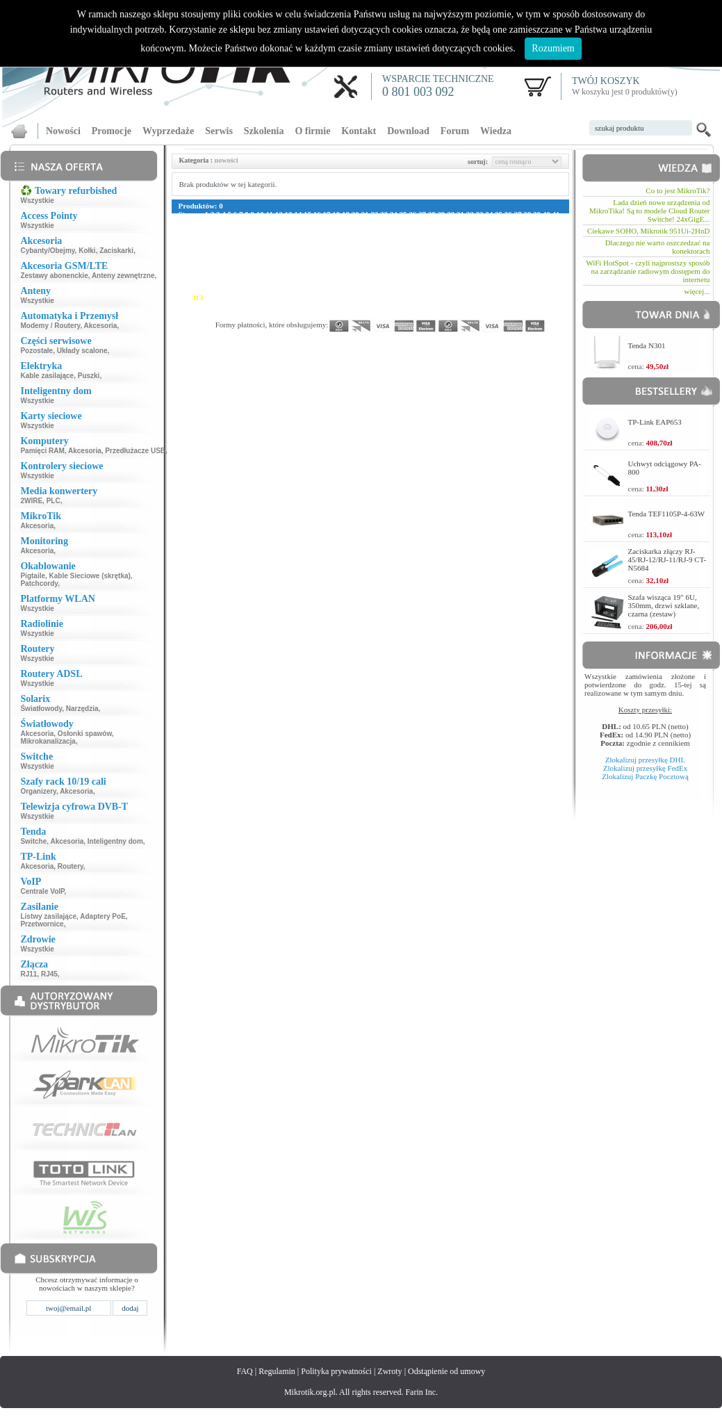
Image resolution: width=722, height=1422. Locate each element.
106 (437, 231)
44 (201, 222)
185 (358, 256)
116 (184, 239)
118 (209, 239)
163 (438, 247)
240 (345, 272)
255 (545, 272)
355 (385, 306)
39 (537, 214)
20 (355, 214)
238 (318, 272)
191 (438, 256)
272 (398, 281)
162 (425, 247)
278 (478, 281)
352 (345, 306)
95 (306, 231)
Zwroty (389, 1371)
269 (358, 281)
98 (335, 231)
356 (398, 306)
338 (532, 297)
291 (278, 289)
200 (184, 264)
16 (317, 214)
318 (264, 297)
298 (371, 289)
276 (452, 281)
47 (229, 222)
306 (478, 289)
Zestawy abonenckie (54, 275)
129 (356, 239)
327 (385, 297)
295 (331, 289)
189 (412, 256)
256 (184, 281)
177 (251, 256)
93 (287, 231)
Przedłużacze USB (135, 451)
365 (519, 306)
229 (198, 272)
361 (465, 306)
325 (358, 297)
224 (505, 264)
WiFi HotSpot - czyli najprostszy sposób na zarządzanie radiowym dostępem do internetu (647, 271)
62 (373, 222)
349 (305, 306)
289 (251, 289)
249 (465, 272)
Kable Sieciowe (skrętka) (90, 576)
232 (238, 272)
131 (383, 239)
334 (478, 297)
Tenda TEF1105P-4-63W (666, 513)
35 (498, 214)
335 (492, 297)
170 (532, 247)
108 (463, 231)
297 (358, 289)
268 (345, 281)
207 (278, 264)
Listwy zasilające (48, 916)
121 (249, 239)
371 (224, 314)
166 (478, 247)
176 (238, 256)
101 (369, 231)
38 (527, 214)
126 (316, 239)
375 (278, 314)
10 (260, 214)
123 (276, 239)
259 (224, 281)
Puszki (89, 375)
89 (249, 231)
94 (297, 231)
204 (238, 264)
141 (517, 239)
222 (478, 264)
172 (184, 256)
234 (264, 272)
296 (345, 289)
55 (306, 222)
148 (238, 247)
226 (531, 264)
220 (451, 264)
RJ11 (28, 974)
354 (371, 306)
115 (553, 231)
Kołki (87, 250)
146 (211, 247)
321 (305, 297)
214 (371, 264)
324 (345, 297)
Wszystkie (37, 200)
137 (463, 239)
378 (318, 314)
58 (335, 222)
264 (291, 281)
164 (452, 247)
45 (211, 222)
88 (239, 231)
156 (345, 247)
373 (251, 314)
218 (424, 264)
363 (492, 306)
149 (251, 247)
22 (374, 214)
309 (519, 289)
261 (251, 281)
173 (198, 256)
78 (526, 222)
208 (291, 264)
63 (382, 222)
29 (441, 214)
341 (198, 306)
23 (384, 214)
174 (211, 256)
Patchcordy (39, 583)
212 (344, 264)
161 (412, 247)
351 (331, 306)
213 (357, 264)
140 (503, 239)
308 (505, 289)
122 (263, 239)
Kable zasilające (47, 375)
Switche (33, 841)
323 (331, 297)
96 (316, 231)
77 (516, 222)
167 (492, 247)
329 (412, 297)
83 (191, 231)
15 (307, 214)
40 (546, 214)
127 (330, 239)
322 (318, 297)
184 (345, 256)
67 (421, 222)
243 (385, 272)
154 (318, 247)
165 (465, 247)
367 (545, 306)
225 (518, 264)
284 (184, 289)
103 (396, 231)
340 (184, 306)
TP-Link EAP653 (655, 422)
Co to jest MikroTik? (677, 190)
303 (438, 289)
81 (555, 222)
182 (318, 256)
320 (291, 297)
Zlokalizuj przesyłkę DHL (645, 759)
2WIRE (31, 501)
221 (464, 264)
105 (423, 231)
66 (412, 222)
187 (385, 256)
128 (343, 239)
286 (211, 289)
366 (532, 306)
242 (371, 272)
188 (398, 256)
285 (198, 289)
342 (211, 306)
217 (411, 264)
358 (425, 306)
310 (532, 289)
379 (331, 314)
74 (488, 222)
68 (430, 222)
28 (432, 214)
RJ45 (49, 974)
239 (331, 272)
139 (490, 239)
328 (398, 297)
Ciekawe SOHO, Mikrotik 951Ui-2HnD (648, 231)
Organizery (38, 791)
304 (452, 289)
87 (229, 231)
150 (264, 247)
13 (288, 214)
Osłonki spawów (85, 733)
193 (465, 256)
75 (497, 222)
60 (354, 222)
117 (196, 239)
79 (535, 222)
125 (303, 239)
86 (220, 231)
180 (291, 256)
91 (268, 231)
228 (184, 272)
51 (268, 222)
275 (438, 281)
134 (423, 239)
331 (438, 297)
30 (450, 214)
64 (392, 222)
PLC (53, 501)
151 (278, 247)
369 (198, 314)
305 (465, 289)
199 (545, 256)
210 (318, 264)
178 (264, 256)
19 (346, 214)
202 (211, 264)
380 (345, 314)
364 (505, 306)
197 (519, 256)
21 (364, 214)
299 (385, 289)
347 (278, 306)
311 (544, 289)
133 (410, 239)
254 (532, 272)
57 (325, 222)
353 (358, 306)
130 (370, 239)
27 (422, 214)
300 (398, 289)
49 (249, 222)
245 (412, 272)
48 (239, 222)
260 (238, 281)
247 (438, 272)
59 (344, 222)
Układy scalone (82, 350)
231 (224, 272)
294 (318, 289)
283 (545, 281)
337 (519, 297)
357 (412, 306)
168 (505, 247)
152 (291, 247)
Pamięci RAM (42, 451)
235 (278, 272)
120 (236, 239)
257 (198, 281)
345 (251, 306)
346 (264, 306)
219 (438, 264)
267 (331, 281)
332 (452, 297)
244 (398, 272)
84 (201, 231)
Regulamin (277, 1371)
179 (278, 256)
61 (364, 222)
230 (211, 272)
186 (371, 256)
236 (291, 272)
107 (450, 231)
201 (198, 264)
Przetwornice (41, 924)
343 (224, 306)
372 (238, 314)
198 (532, 256)
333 (465, 297)
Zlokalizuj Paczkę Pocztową (645, 776)
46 (220, 222)
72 (469, 222)
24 (393, 214)
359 (438, 306)
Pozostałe (36, 350)
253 (519, 272)
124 (289, 239)
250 (478, 272)
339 (545, 297)
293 (305, 289)
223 (492, 264)
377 (305, 314)
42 (182, 222)
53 (287, 222)
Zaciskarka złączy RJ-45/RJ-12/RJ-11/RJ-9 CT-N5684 (667, 559)
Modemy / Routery (50, 325)
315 (224, 297)
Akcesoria (100, 325)
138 (477, 239)
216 (398, 264)
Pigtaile (32, 576)
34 (489, 214)
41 (555, 214)
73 (478, 222)
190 (425, 256)
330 (425, 297)
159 (385, 247)
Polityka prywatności (336, 1371)
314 (211, 297)
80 (545, 222)
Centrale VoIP (42, 891)
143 (544, 239)
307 (492, 289)
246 (425, 272)
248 (452, 272)
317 (251, 297)
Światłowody (41, 708)
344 (238, 306)
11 (269, 214)
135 (437, 239)
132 (396, 239)
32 (470, 214)
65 (402, 222)
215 (385, 264)
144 (184, 247)
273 (412, 281)
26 (412, 214)
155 (331, 247)
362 (478, 306)
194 (478, 256)
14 (298, 214)
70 (450, 222)
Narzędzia (82, 708)
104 (410, 231)
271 (385, 281)
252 (505, 272)
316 (238, 297)
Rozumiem (553, 48)
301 (412, 289)
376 (291, 314)
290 (264, 289)
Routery (70, 866)
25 (403, 214)
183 (331, 256)
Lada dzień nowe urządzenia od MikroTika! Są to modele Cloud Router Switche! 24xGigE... (649, 210)
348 (291, 306)
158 (371, 247)
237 (305, 272)
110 (489, 231)
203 (224, 264)
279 (492, 281)
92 (277, 231)
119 (222, 239)
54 (297, 222)
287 (224, 289)
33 (479, 214)
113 (528, 231)
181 (305, 256)
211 (330, 264)
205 (251, 264)
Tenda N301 (647, 345)
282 (532, 281)
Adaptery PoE (103, 916)
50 (259, 222)
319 (278, 297)
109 (476, 231)
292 (291, 289)
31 (460, 214)
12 (279, 214)
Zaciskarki (116, 250)
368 (184, 314)
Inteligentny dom (115, 841)
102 (383, 231)
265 (305, 281)
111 (502, 231)
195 (492, 256)
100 (356, 231)
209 (305, 264)
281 (519, 281)
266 (318, 281)
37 (517, 214)
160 (398, 247)
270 (371, 281)
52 (277, 222)
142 (530, 239)
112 (514, 231)
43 (191, 222)
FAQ (245, 1371)
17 (326, 214)
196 (505, 256)
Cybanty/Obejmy (47, 250)
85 (211, 231)
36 (508, 214)
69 (440, 222)
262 (264, 281)
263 (278, 281)
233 (251, 272)
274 (425, 281)
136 (450, 239)
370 (211, 314)
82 (182, 231)
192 (452, 256)
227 (545, 264)
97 (325, 231)
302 (425, 289)
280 (505, 281)
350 (318, 306)
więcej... (697, 291)
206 (264, 264)
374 (264, 314)
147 (224, 247)
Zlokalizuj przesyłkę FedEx (645, 768)
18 (336, 214)
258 (211, 281)
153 (305, 247)
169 (519, 247)
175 (224, 256)
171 (545, 247)
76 (507, 222)
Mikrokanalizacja (47, 741)
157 (358, 247)
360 (452, 306)
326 (371, 297)
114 (541, 231)
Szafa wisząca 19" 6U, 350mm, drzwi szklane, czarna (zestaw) (664, 605)
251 (492, 272)
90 (259, 231)
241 (358, 272)
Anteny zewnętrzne (123, 275)
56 (316, 222)
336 (505, 297)
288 (238, 289)
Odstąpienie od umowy (446, 1371)
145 (198, 247)
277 (465, 281)
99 (344, 231)
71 (459, 222)
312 (184, 297)
